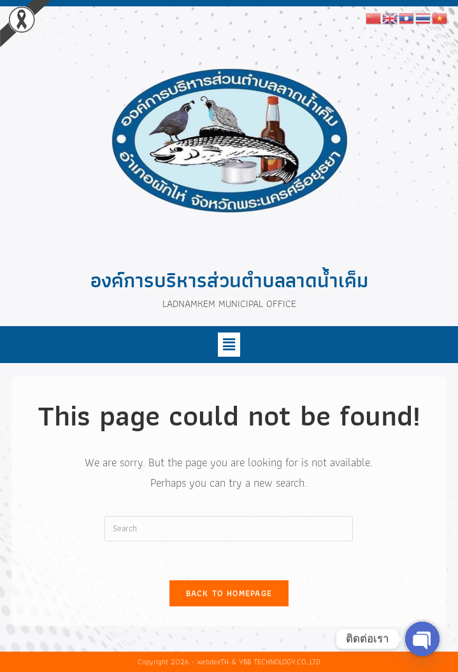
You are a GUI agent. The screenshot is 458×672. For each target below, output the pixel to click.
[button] (229, 344)
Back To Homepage (229, 593)
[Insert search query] (228, 528)
